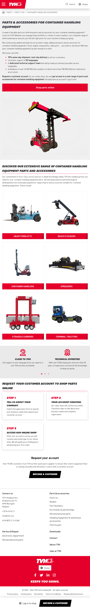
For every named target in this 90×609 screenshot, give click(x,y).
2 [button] (45, 373)
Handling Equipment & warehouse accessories (65, 519)
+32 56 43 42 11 (8, 511)
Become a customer (55, 603)
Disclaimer (38, 594)
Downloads (55, 531)
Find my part (55, 524)
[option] (23, 358)
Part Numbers (56, 505)
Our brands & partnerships (62, 509)
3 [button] (48, 373)
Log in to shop (29, 603)
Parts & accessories (59, 493)
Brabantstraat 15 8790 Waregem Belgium (9, 503)
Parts (9, 12)
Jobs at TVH (55, 551)
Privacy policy (12, 594)
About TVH (55, 544)
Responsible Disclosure (73, 594)
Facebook (35, 575)
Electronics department (13, 535)
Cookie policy (26, 594)
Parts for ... (55, 497)
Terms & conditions (53, 594)
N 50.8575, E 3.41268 (10, 520)
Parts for (20, 12)
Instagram (54, 575)
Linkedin (48, 575)
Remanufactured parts (60, 513)
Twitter (41, 575)
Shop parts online (45, 87)
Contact (53, 538)
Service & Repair (10, 531)
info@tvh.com (8, 515)
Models (53, 501)
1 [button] (41, 373)
